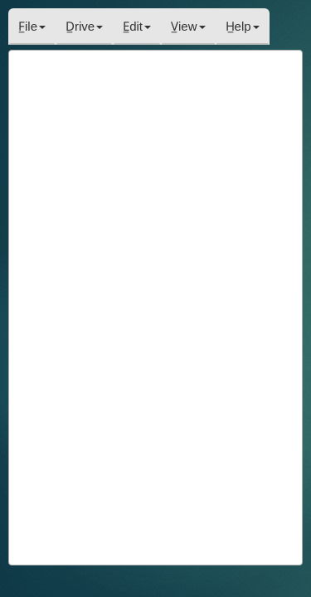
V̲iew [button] (188, 26)
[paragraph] (155, 307)
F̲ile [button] (32, 26)
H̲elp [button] (243, 26)
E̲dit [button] (137, 26)
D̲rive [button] (84, 26)
